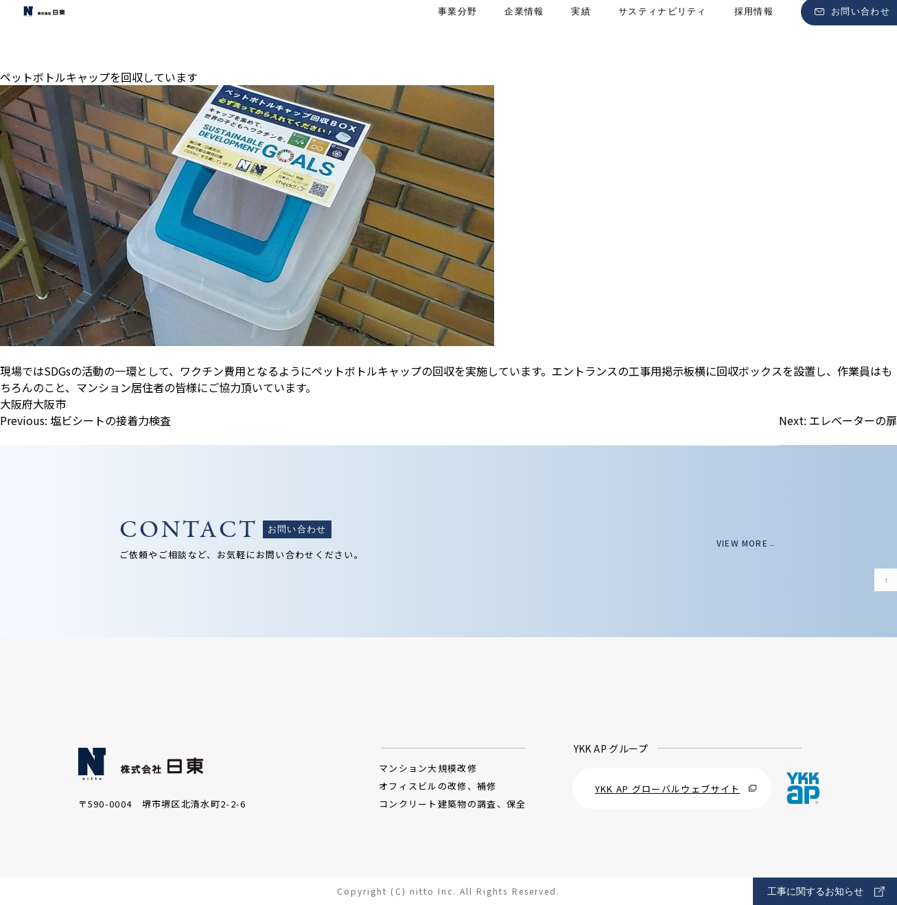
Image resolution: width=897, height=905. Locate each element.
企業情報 (524, 34)
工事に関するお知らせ (826, 891)
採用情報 (753, 34)
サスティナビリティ (662, 34)
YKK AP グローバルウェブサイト (675, 788)
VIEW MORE (737, 543)
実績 (581, 34)
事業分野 (457, 34)
